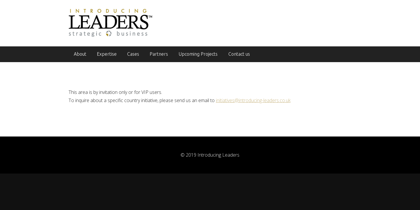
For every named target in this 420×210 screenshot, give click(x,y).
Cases (133, 54)
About (80, 54)
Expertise (107, 54)
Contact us (239, 54)
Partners (159, 54)
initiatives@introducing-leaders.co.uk (253, 100)
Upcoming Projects (198, 54)
